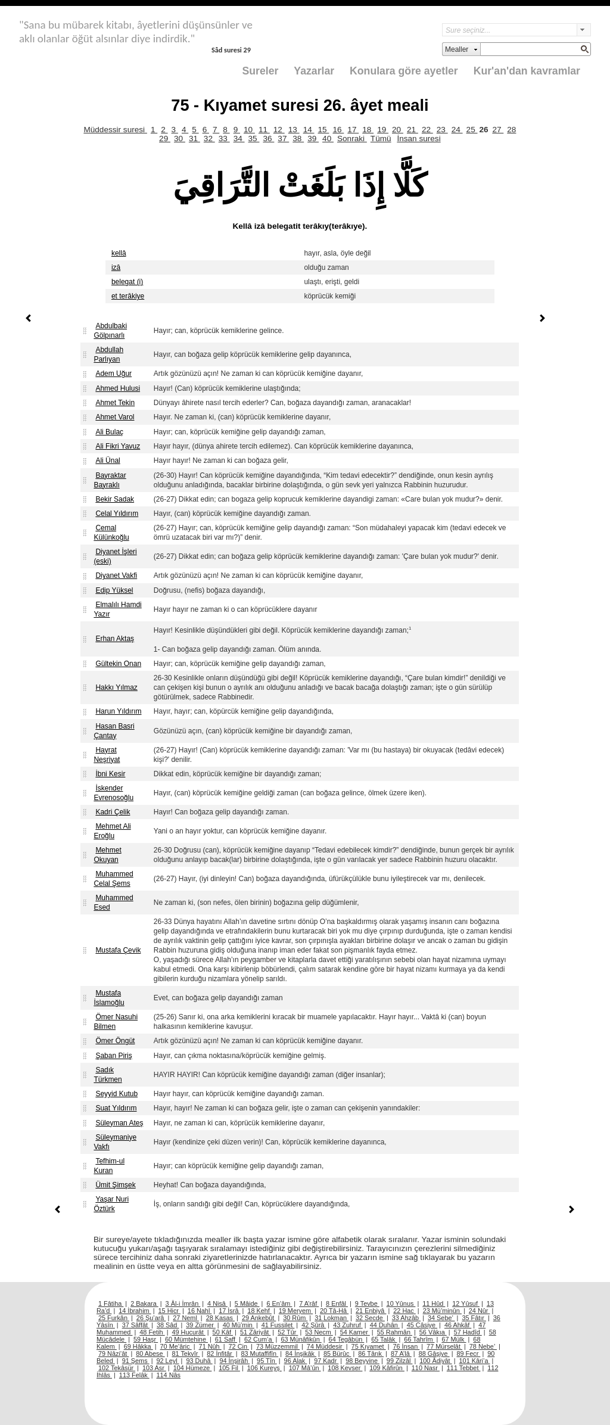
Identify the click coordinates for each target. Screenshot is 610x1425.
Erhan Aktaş (114, 638)
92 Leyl (168, 1360)
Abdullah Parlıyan (108, 354)
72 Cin (239, 1346)
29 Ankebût (259, 1317)
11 (264, 129)
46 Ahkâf (457, 1324)
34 (239, 138)
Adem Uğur (113, 373)
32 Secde (370, 1317)
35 (254, 138)
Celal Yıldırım (116, 513)
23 (442, 129)
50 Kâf (223, 1332)
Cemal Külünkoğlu (111, 533)
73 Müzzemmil (278, 1346)
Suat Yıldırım (115, 1108)
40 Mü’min (238, 1324)
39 (313, 138)
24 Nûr (479, 1310)
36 (268, 138)
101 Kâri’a (474, 1360)
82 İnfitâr (220, 1353)
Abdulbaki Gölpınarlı (110, 331)
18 (368, 129)
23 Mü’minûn (442, 1310)
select (583, 30)
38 (298, 138)
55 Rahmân (394, 1332)
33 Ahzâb (406, 1317)
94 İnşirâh (234, 1360)
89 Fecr (468, 1353)
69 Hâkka (138, 1346)
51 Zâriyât (255, 1332)
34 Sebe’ (441, 1317)
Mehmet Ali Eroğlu (112, 831)
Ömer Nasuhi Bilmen (116, 1022)
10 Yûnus (401, 1303)
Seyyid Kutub (116, 1094)
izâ (115, 267)
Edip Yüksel (114, 590)
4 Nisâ (217, 1303)
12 (279, 129)
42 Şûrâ (313, 1324)
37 (283, 138)
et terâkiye (127, 296)
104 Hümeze (192, 1367)
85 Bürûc (337, 1353)
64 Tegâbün (347, 1339)
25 (472, 129)
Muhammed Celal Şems (113, 879)
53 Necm (319, 1332)
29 (164, 138)
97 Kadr (326, 1360)
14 (309, 129)
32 (209, 138)
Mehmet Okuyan (107, 855)
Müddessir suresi (115, 129)
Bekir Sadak (114, 499)
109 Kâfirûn (386, 1367)
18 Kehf (259, 1310)
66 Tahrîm (419, 1339)
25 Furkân (113, 1317)
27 (497, 129)
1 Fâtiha (110, 1303)
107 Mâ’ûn (305, 1367)
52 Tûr (288, 1332)
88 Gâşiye (434, 1353)
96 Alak (295, 1360)
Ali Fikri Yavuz (117, 446)
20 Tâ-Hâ (334, 1310)
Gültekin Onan (118, 663)
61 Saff (226, 1339)
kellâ (118, 253)
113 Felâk (134, 1375)
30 (179, 138)
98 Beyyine (362, 1360)
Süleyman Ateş (119, 1123)
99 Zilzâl (400, 1360)
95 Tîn (267, 1360)
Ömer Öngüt (115, 1041)
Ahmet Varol (114, 417)
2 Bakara (144, 1303)
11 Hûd (433, 1303)
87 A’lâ (401, 1353)
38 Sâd (168, 1324)
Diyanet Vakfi (116, 575)
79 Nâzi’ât (113, 1353)
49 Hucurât (189, 1332)
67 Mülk (453, 1339)
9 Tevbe (367, 1303)
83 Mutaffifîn (260, 1353)
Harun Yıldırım (118, 711)
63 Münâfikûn (301, 1339)
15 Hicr (169, 1310)
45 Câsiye (422, 1324)
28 (511, 129)
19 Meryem (296, 1310)
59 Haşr (145, 1339)
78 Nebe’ (483, 1346)
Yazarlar (314, 71)
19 (382, 129)
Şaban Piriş (113, 1055)
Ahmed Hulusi (117, 388)
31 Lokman (331, 1317)
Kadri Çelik (112, 812)
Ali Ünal (107, 460)
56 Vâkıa (433, 1332)
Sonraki (352, 138)
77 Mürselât (444, 1346)
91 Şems (136, 1360)
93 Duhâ (199, 1360)
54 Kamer (355, 1332)
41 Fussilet (278, 1324)
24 (457, 129)
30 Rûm (295, 1317)
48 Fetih (151, 1332)
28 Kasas (220, 1317)
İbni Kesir (110, 774)
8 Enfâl (337, 1303)
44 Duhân (385, 1324)
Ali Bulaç (109, 432)
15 (323, 129)
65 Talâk (384, 1339)
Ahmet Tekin (115, 403)
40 (328, 138)
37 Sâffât (136, 1324)
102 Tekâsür (116, 1367)
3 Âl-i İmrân (183, 1303)
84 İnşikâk (300, 1353)
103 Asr (154, 1367)
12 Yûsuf (466, 1303)
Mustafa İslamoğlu (109, 998)
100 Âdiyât (435, 1360)
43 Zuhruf (348, 1324)
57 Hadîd (468, 1332)
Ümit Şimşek (115, 1185)
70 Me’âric (176, 1346)
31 (194, 138)
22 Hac (404, 1310)
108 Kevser (345, 1367)
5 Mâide (247, 1303)
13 (294, 129)
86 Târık (371, 1353)
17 (353, 129)
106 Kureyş (264, 1367)
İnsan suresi (418, 138)
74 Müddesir (325, 1346)
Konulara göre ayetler (404, 71)
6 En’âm (279, 1303)
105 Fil (229, 1367)
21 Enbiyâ (371, 1310)
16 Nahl (200, 1310)
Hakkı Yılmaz (116, 687)
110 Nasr (426, 1367)
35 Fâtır (474, 1317)
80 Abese (150, 1353)
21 (412, 129)
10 (249, 129)
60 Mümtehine (186, 1339)
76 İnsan (406, 1346)
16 (338, 129)
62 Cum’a (259, 1339)
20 (397, 129)
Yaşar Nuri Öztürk (111, 1204)
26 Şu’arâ (151, 1317)
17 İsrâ (229, 1310)
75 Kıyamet (368, 1346)
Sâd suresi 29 (231, 49)
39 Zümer (201, 1324)
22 (427, 129)
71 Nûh (210, 1346)
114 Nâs (169, 1375)
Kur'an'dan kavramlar (527, 71)
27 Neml (186, 1317)
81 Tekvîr (186, 1353)
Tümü (381, 138)
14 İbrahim (135, 1310)
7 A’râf (309, 1303)
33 (224, 138)
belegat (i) (127, 282)
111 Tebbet (464, 1367)
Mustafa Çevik (118, 950)
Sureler (260, 71)
